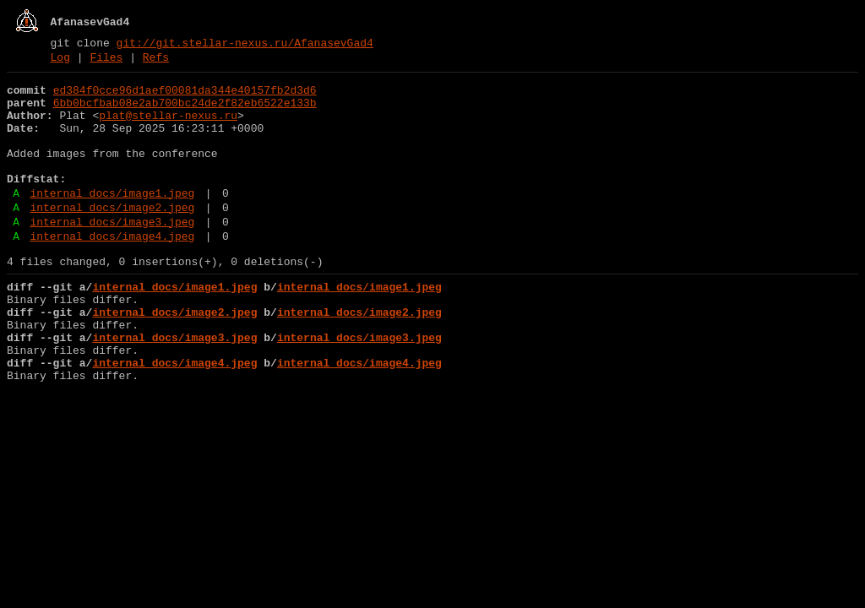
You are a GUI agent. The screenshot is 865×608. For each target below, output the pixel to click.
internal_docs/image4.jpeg (112, 271)
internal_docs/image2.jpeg (112, 237)
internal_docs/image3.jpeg (112, 254)
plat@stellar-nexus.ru (168, 127)
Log (60, 61)
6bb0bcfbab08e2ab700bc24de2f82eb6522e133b (185, 112)
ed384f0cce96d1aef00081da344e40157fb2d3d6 (185, 97)
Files (106, 61)
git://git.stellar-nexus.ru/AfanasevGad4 (245, 44)
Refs (156, 61)
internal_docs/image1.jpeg (112, 220)
